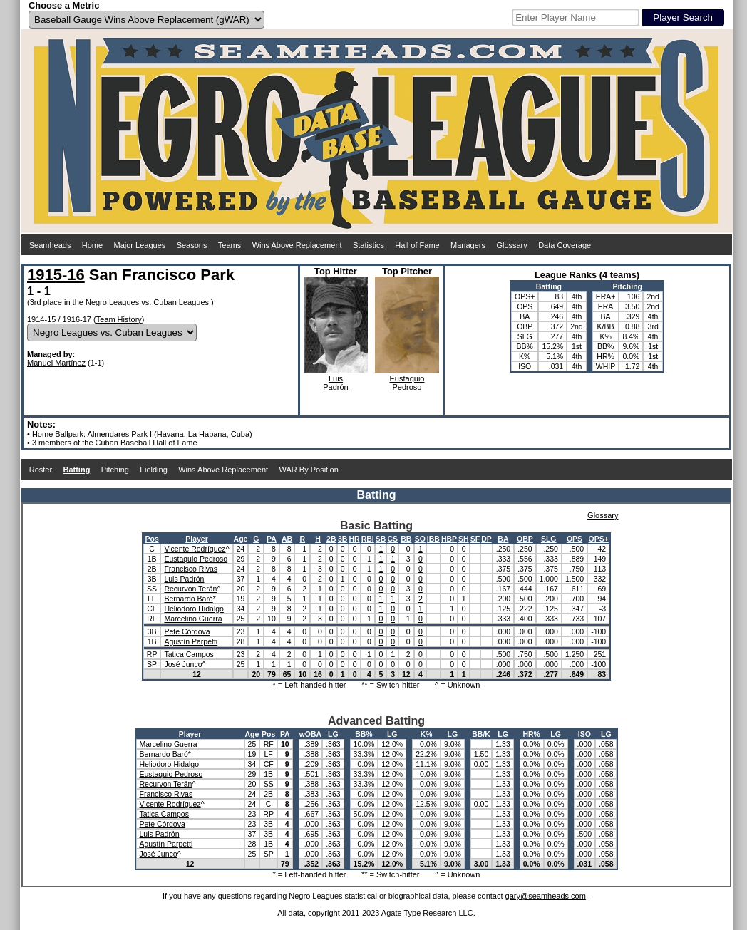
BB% (364, 734)
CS (392, 538)
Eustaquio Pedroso (195, 558)
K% (427, 734)
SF (475, 538)
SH (463, 538)
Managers (467, 245)
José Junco (183, 664)
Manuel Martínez (56, 362)
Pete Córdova (187, 631)
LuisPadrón (335, 382)
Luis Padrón (184, 578)
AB (287, 538)
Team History (119, 319)
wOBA (310, 734)
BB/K (481, 734)
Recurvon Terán (190, 588)
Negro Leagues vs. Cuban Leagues (147, 302)
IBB (433, 538)
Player (196, 538)
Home (92, 245)
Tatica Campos (188, 654)
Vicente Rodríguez (194, 548)
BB (406, 538)
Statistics (368, 245)
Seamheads (50, 245)
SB (381, 538)
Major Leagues (140, 245)
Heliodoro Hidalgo (193, 608)
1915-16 (56, 275)
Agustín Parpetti (190, 641)
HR (354, 538)
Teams (229, 245)
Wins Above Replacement (297, 245)
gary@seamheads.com (545, 896)
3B (342, 538)
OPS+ (599, 538)
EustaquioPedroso (407, 382)
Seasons (192, 245)
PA (272, 538)
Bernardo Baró (188, 598)
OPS (574, 538)
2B (331, 538)
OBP (525, 538)
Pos (151, 538)
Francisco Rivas (190, 568)
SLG (549, 538)
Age (241, 538)
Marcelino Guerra (193, 618)
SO (420, 538)
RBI (367, 538)
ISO (584, 734)
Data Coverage (564, 245)
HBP (449, 538)
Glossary (511, 245)
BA (503, 538)
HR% (531, 734)
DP (486, 538)
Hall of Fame (417, 245)
